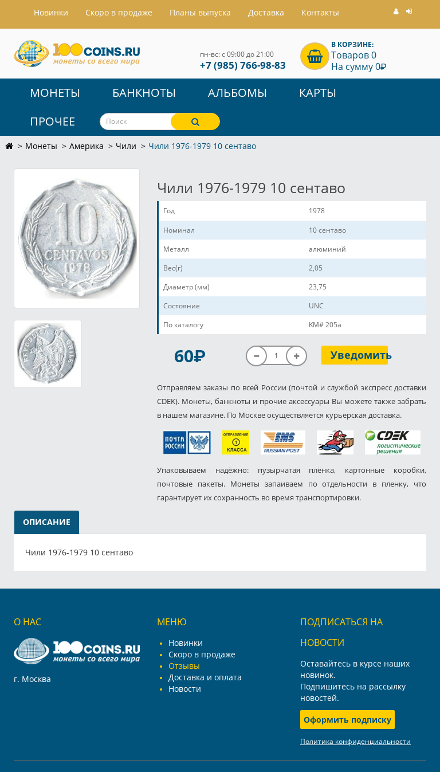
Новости (184, 688)
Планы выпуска (200, 12)
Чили (126, 145)
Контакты (320, 12)
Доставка (266, 12)
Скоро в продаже (118, 12)
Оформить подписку (347, 719)
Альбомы (237, 92)
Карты (317, 92)
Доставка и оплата (205, 677)
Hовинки (51, 12)
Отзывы (184, 665)
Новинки (185, 642)
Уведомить (359, 355)
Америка (86, 145)
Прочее (52, 121)
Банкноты (144, 92)
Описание (46, 521)
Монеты (55, 92)
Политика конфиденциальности (355, 741)
